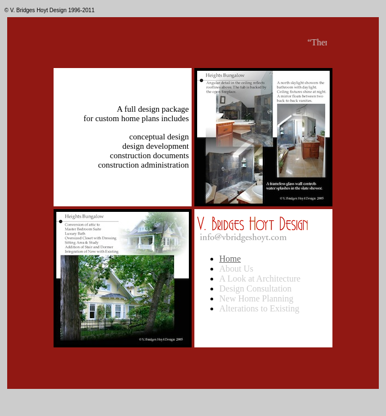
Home (230, 258)
